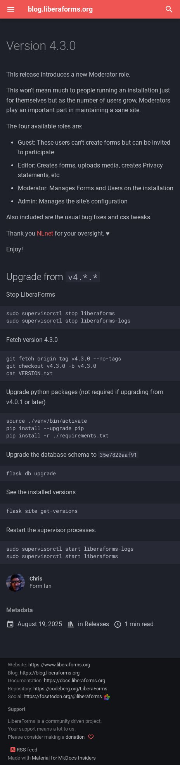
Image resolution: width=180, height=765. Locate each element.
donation (75, 737)
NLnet (45, 233)
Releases (97, 624)
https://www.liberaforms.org (59, 665)
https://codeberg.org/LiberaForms (70, 689)
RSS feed (23, 750)
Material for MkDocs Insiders (64, 758)
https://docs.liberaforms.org (74, 680)
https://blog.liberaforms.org (50, 673)
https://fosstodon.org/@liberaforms (67, 696)
